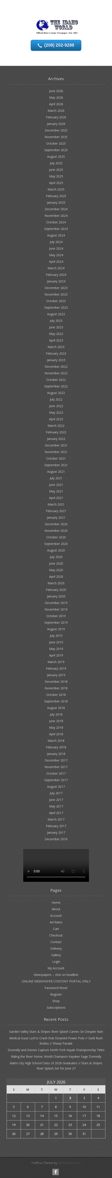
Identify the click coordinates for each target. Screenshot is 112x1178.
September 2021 (56, 465)
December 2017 (56, 760)
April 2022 (56, 419)
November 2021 (56, 452)
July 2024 (56, 242)
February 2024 (56, 275)
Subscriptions (56, 1007)
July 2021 (56, 478)
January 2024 (56, 281)
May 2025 (56, 176)
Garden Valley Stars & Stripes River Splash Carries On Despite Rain (56, 1031)
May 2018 (56, 727)
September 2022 (56, 386)
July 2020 (56, 557)
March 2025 (56, 189)
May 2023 (56, 334)
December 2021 (56, 445)
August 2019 (56, 629)
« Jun (54, 1141)
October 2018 (56, 695)
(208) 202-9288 (59, 45)
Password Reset (56, 988)
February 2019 (56, 668)
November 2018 (56, 688)
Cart (56, 929)
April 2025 (56, 183)
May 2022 (56, 412)
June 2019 (56, 642)
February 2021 (56, 511)
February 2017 (56, 826)
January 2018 (56, 754)
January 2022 (56, 439)
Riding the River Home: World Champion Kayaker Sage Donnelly (56, 1056)
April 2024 (56, 261)
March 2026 (56, 111)
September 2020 (56, 544)
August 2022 (56, 393)
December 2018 (56, 681)
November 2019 (56, 609)
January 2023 (56, 360)
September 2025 (56, 150)
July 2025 (56, 163)
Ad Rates (56, 922)
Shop (56, 1001)
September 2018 (56, 701)
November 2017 (56, 767)
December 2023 (56, 288)
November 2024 (56, 216)
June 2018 (56, 721)
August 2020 (56, 550)
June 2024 (56, 248)
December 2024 (56, 209)
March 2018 (56, 741)
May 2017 (56, 806)
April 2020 (56, 576)
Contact (56, 942)
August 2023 (56, 314)
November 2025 (56, 137)
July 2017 (56, 793)
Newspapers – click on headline (56, 975)
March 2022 (56, 426)
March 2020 (56, 583)
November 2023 (56, 294)
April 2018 (56, 734)
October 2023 (56, 301)
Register (56, 994)
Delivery (56, 948)
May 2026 (56, 97)
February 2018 (56, 747)
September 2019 (56, 622)
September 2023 (56, 307)
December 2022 (56, 366)
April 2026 (56, 104)
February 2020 (56, 590)
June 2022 (56, 406)
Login (56, 961)
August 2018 (56, 708)
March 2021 (56, 504)
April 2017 (56, 813)
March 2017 (56, 819)
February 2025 (56, 196)
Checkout (56, 935)
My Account (56, 968)
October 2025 (56, 143)
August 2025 (56, 156)
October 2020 (56, 537)
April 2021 (56, 498)
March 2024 (56, 268)
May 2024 (56, 255)
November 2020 (56, 531)
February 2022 (56, 432)
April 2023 (56, 340)
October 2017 (56, 773)
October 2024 (56, 222)
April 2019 (56, 655)
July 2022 (56, 399)
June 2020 (56, 563)
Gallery (56, 955)
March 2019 (56, 662)
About (56, 909)
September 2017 (56, 780)
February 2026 (56, 117)
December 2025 (56, 130)
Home (56, 902)
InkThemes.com (69, 1163)
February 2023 (56, 353)
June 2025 (56, 170)
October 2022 (56, 380)
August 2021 (56, 471)
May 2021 (56, 491)
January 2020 (56, 596)
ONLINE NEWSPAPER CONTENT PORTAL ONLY (56, 981)
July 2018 (56, 714)
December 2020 (56, 524)
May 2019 (56, 649)
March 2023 (56, 347)
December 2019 (56, 603)
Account (56, 916)
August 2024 (56, 235)
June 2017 (56, 800)
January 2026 (56, 124)
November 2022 (56, 373)
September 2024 (56, 229)
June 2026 (56, 91)
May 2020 (56, 570)
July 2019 (56, 636)
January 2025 (56, 202)
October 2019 (56, 616)
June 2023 (56, 327)
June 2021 (56, 485)
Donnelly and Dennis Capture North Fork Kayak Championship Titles (56, 1050)
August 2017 (56, 786)
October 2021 (56, 458)
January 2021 (56, 517)
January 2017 (56, 832)
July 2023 (56, 321)
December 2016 (56, 839)
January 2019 (56, 675)
